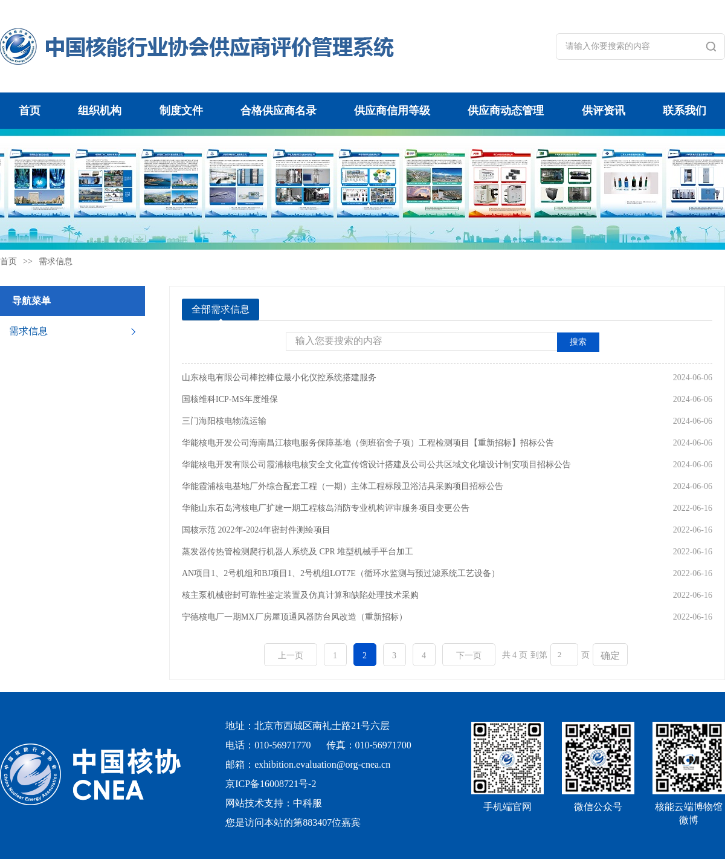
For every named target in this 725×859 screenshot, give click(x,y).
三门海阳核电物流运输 (224, 421)
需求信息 (55, 261)
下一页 (469, 655)
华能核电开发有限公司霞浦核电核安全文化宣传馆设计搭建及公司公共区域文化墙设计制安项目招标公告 (376, 464)
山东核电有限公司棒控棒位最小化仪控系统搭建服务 (279, 377)
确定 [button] (610, 655)
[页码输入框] (564, 654)
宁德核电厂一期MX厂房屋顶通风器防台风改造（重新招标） (294, 616)
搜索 (578, 341)
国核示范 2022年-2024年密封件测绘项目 (256, 529)
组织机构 (99, 111)
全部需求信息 (221, 309)
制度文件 (181, 111)
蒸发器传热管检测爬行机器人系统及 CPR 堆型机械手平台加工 (297, 551)
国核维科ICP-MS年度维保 (230, 399)
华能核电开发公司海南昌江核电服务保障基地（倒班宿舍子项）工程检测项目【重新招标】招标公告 (368, 442)
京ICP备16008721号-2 (270, 784)
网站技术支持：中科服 (273, 803)
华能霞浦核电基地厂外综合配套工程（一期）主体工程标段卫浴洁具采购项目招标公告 (342, 486)
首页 (29, 111)
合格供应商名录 (278, 111)
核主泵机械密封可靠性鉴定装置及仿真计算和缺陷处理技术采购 (300, 595)
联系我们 (684, 111)
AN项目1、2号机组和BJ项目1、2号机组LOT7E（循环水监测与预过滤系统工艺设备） (341, 573)
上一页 (290, 655)
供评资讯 (603, 111)
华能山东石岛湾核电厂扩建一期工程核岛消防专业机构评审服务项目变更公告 (325, 508)
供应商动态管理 (506, 111)
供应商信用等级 (392, 111)
